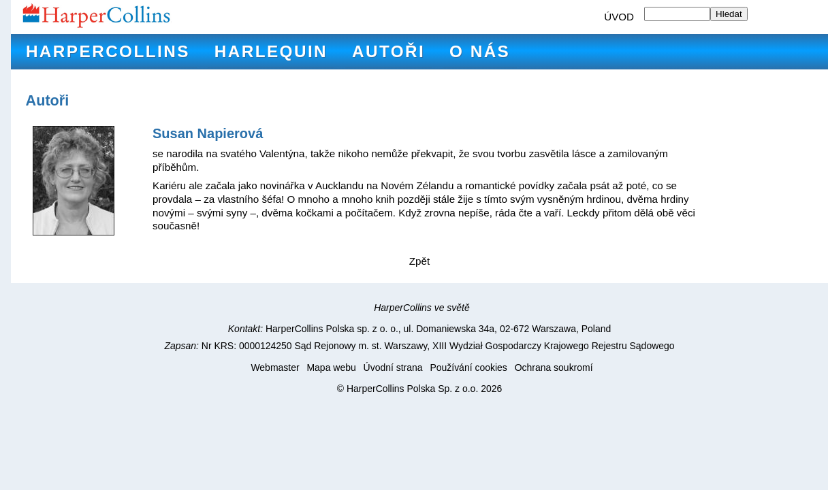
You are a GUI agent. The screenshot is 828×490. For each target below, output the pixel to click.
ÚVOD (619, 16)
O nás (479, 51)
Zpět (419, 261)
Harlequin (271, 51)
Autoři (388, 51)
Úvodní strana (393, 367)
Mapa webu (330, 367)
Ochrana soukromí (554, 367)
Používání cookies (468, 367)
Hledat (729, 14)
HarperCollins (108, 51)
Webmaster (275, 367)
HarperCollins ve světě (422, 307)
